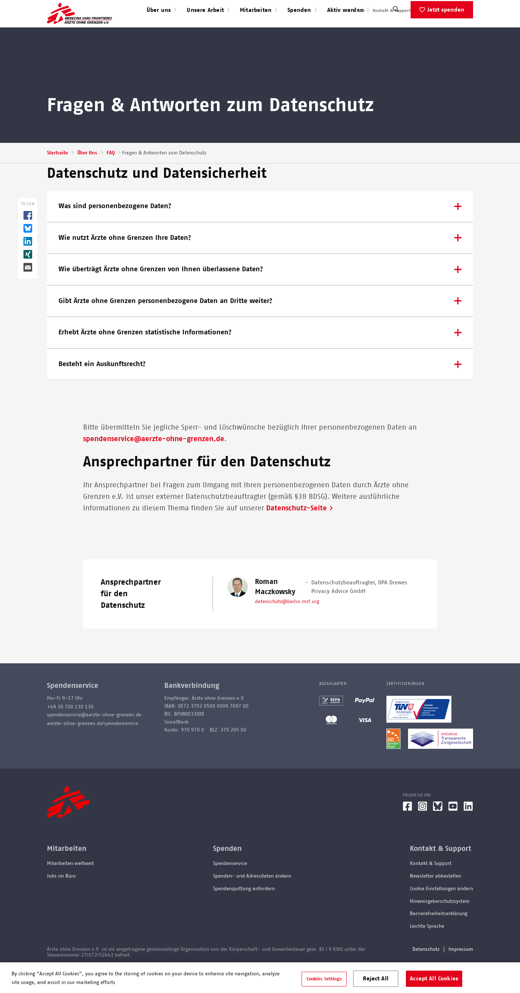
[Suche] (396, 34)
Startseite (57, 176)
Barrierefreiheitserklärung (438, 936)
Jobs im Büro (61, 899)
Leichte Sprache (427, 949)
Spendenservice (230, 886)
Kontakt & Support (392, 10)
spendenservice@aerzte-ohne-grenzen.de (153, 462)
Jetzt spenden (445, 33)
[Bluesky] (437, 832)
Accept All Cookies (434, 978)
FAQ (111, 176)
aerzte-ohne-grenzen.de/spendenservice (92, 746)
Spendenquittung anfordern (244, 911)
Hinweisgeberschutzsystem (439, 924)
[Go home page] (79, 24)
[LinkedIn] (468, 832)
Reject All (376, 978)
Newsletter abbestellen (435, 899)
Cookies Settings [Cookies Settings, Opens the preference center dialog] (324, 978)
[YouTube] (453, 832)
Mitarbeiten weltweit (70, 886)
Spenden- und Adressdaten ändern (252, 899)
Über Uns (87, 176)
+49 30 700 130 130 (70, 730)
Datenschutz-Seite (296, 531)
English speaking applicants (445, 10)
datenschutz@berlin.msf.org (287, 624)
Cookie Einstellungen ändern (441, 911)
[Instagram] (422, 832)
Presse (358, 10)
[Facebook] (407, 832)
